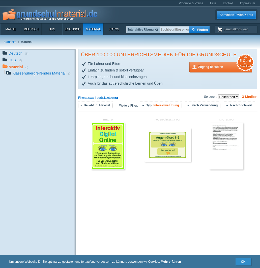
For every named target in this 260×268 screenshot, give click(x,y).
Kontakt (228, 3)
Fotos (114, 29)
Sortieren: (211, 97)
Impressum (247, 3)
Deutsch (31, 29)
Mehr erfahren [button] (171, 261)
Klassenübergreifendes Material (39, 73)
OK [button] (243, 261)
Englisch (72, 29)
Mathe (10, 29)
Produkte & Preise (191, 3)
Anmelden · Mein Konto (236, 15)
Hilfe (213, 3)
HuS (52, 29)
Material (93, 29)
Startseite (10, 42)
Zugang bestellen (225, 66)
